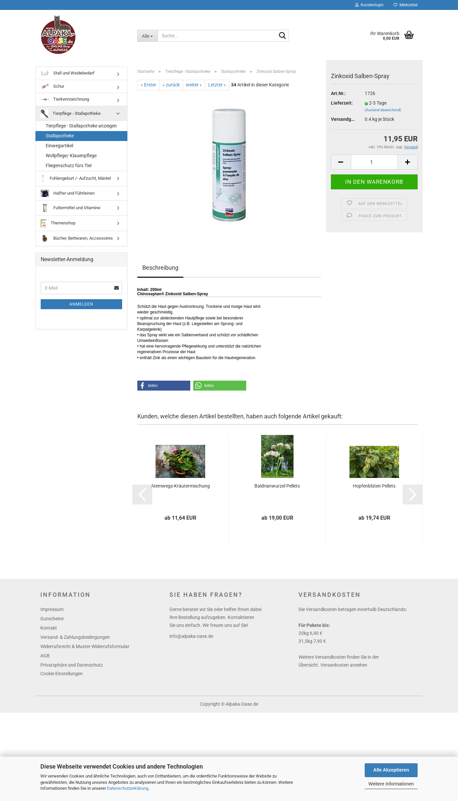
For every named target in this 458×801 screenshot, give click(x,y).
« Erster (148, 89)
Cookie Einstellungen (61, 678)
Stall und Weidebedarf (68, 78)
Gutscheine (52, 623)
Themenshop (58, 228)
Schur (52, 91)
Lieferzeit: (342, 107)
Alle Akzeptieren (391, 770)
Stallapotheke (60, 140)
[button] (163, 390)
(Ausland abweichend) (383, 115)
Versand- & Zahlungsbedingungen (75, 641)
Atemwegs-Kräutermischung (180, 490)
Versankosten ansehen (343, 669)
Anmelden (81, 308)
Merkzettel (405, 5)
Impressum (52, 614)
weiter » (194, 89)
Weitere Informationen (391, 783)
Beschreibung (160, 272)
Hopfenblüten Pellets (374, 490)
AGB (45, 660)
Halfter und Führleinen (68, 198)
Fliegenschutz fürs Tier (69, 170)
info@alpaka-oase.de (191, 640)
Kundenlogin (369, 5)
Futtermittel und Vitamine (70, 213)
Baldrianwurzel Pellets (277, 490)
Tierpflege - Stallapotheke (71, 118)
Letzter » (217, 89)
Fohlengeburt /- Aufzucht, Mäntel (76, 183)
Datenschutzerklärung (127, 788)
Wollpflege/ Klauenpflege (71, 160)
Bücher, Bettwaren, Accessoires (77, 243)
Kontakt (48, 632)
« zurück (171, 89)
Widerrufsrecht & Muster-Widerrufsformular (84, 651)
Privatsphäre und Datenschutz (71, 669)
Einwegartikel (59, 150)
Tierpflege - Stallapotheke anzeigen (81, 130)
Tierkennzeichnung (65, 103)
